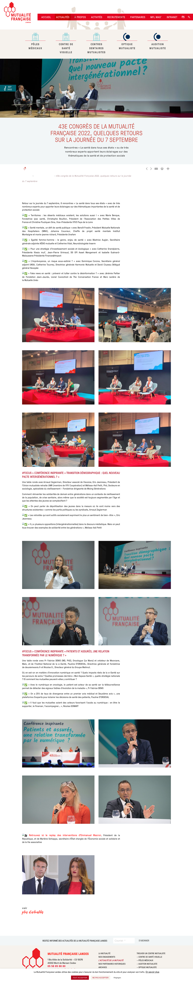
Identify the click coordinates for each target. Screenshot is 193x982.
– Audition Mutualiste (147, 963)
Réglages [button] (117, 978)
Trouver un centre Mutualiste (151, 953)
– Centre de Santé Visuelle (149, 956)
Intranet (172, 17)
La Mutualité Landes (44, 175)
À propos (80, 17)
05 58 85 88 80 (57, 966)
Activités (96, 17)
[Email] (156, 168)
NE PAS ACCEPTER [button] (100, 978)
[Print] (162, 168)
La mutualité (104, 953)
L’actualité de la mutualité (111, 960)
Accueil (46, 17)
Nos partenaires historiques (112, 963)
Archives (103, 967)
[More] (168, 168)
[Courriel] (124, 940)
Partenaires (137, 17)
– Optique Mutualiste (147, 967)
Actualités (62, 17)
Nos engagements (107, 956)
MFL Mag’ (156, 17)
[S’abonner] (144, 940)
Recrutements (116, 17)
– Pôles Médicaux (145, 960)
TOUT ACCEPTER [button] (80, 978)
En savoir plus (152, 971)
